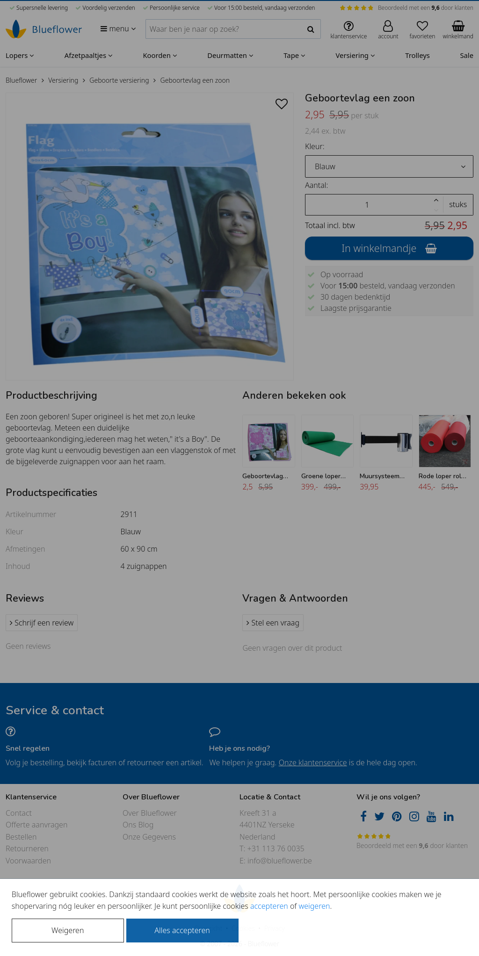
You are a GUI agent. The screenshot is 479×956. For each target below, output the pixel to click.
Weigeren (67, 930)
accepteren (269, 906)
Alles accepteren (182, 930)
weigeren (314, 906)
